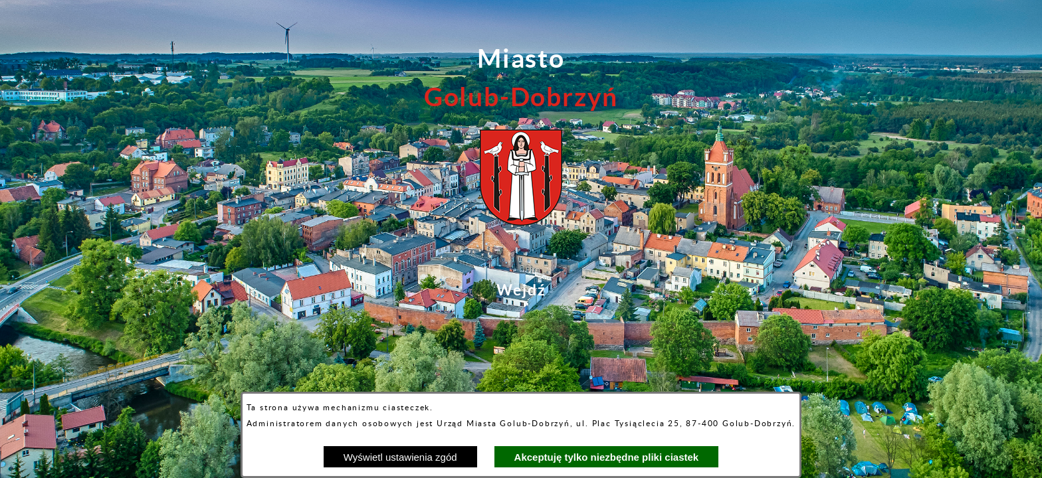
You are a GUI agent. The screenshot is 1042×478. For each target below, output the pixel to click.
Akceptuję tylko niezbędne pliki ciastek (606, 457)
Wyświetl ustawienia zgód (400, 457)
